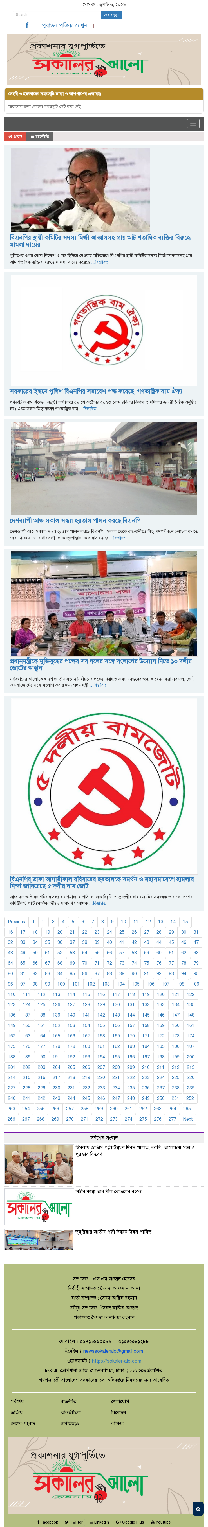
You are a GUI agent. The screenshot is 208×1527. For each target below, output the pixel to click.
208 (116, 1067)
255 (40, 1109)
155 (101, 1025)
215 (26, 1077)
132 (146, 1005)
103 (106, 984)
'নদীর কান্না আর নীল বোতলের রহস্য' (108, 1192)
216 (41, 1077)
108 (180, 984)
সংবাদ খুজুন (111, 15)
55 (97, 953)
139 (56, 1015)
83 (47, 974)
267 (26, 1119)
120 (161, 994)
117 (116, 994)
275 (143, 1119)
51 (47, 953)
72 (109, 963)
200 (190, 1057)
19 (47, 932)
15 (185, 922)
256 (55, 1109)
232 (86, 1088)
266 (11, 1119)
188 (11, 1057)
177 (41, 1046)
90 (134, 974)
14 (173, 922)
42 (134, 942)
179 (71, 1046)
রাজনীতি (40, 136)
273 (114, 1119)
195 (116, 1057)
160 (176, 1025)
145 (146, 1015)
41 (121, 942)
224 (161, 1077)
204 (56, 1067)
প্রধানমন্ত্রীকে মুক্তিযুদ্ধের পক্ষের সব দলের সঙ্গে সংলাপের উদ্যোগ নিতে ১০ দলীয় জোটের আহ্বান (101, 664)
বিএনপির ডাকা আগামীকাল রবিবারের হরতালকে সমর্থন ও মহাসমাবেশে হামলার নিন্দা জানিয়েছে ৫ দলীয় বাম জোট (102, 883)
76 (159, 963)
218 (71, 1077)
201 (11, 1067)
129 (101, 1005)
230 (56, 1088)
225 (176, 1077)
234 (116, 1088)
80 (10, 974)
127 (71, 1005)
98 (35, 984)
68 (59, 963)
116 (101, 994)
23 (97, 932)
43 (146, 942)
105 (136, 984)
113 (56, 994)
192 (71, 1057)
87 (97, 974)
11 (135, 922)
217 (56, 1077)
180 (86, 1046)
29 (171, 932)
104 (121, 984)
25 (121, 932)
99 (47, 984)
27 (146, 932)
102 (91, 984)
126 (56, 1005)
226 (190, 1077)
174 (190, 1036)
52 (59, 953)
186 (176, 1046)
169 (116, 1036)
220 (101, 1077)
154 (86, 1025)
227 (11, 1088)
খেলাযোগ (120, 1402)
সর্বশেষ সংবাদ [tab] (104, 1138)
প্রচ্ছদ (15, 136)
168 (101, 1036)
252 (190, 1098)
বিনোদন (118, 1413)
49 (22, 953)
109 (195, 984)
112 (41, 994)
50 (35, 953)
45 (171, 942)
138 (41, 1015)
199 (176, 1057)
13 (160, 922)
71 (97, 963)
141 (86, 1015)
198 (161, 1057)
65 (22, 963)
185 (161, 1046)
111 (26, 994)
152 (56, 1025)
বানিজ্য (117, 1424)
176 (26, 1046)
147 (176, 1015)
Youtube (161, 1522)
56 (109, 953)
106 (151, 984)
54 (84, 953)
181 (101, 1046)
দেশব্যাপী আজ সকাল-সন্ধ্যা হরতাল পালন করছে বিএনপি (75, 521)
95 (196, 974)
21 (72, 932)
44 (159, 942)
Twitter (74, 1522)
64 (10, 963)
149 (11, 1025)
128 (86, 1005)
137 (26, 1015)
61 (171, 953)
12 (148, 922)
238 (176, 1088)
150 (26, 1025)
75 (146, 963)
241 (26, 1098)
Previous (16, 922)
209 (131, 1067)
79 (196, 963)
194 (101, 1057)
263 (158, 1109)
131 (131, 1005)
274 (128, 1119)
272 (99, 1119)
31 (196, 932)
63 (196, 953)
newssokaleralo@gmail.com (113, 1351)
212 (176, 1067)
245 (86, 1098)
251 (175, 1098)
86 (84, 974)
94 (183, 974)
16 (10, 932)
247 (116, 1098)
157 (131, 1025)
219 (86, 1077)
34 (35, 942)
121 (176, 994)
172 (161, 1036)
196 (131, 1057)
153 (71, 1025)
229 (41, 1088)
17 (22, 932)
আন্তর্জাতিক (71, 1413)
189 (26, 1057)
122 (190, 994)
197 (146, 1057)
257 (70, 1109)
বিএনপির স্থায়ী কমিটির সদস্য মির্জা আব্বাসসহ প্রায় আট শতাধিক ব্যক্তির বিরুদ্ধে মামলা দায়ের (100, 241)
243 (56, 1098)
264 (172, 1109)
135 (190, 1005)
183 (131, 1046)
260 (114, 1109)
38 (84, 942)
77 (171, 963)
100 (61, 984)
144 (131, 1015)
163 (26, 1036)
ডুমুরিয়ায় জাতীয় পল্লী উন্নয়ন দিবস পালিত (113, 1232)
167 (86, 1036)
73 (121, 963)
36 (59, 942)
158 (146, 1025)
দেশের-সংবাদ (23, 1424)
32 (10, 942)
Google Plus (130, 1522)
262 (143, 1109)
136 (11, 1015)
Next (188, 1119)
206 (86, 1067)
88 (109, 974)
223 (146, 1077)
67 (47, 963)
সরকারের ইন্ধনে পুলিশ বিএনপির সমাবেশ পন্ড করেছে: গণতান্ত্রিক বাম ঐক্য (96, 391)
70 (84, 963)
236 (146, 1088)
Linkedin (99, 1522)
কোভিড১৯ (70, 1424)
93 (171, 974)
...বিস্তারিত (99, 262)
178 (56, 1046)
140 (71, 1015)
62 (183, 953)
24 (109, 932)
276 (158, 1119)
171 (146, 1036)
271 (84, 1119)
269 (55, 1119)
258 (84, 1109)
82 (35, 974)
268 (40, 1119)
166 (71, 1036)
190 (41, 1057)
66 (35, 963)
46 (183, 942)
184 (146, 1046)
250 (161, 1098)
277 (172, 1119)
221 (116, 1077)
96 (10, 984)
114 (71, 994)
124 (26, 1005)
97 (22, 984)
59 (146, 953)
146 (161, 1015)
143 (116, 1015)
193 (86, 1057)
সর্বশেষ (17, 1402)
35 (47, 942)
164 (41, 1036)
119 (146, 994)
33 (22, 942)
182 (116, 1046)
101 (76, 984)
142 (101, 1015)
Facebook (47, 1522)
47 (196, 942)
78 (183, 963)
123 (11, 1005)
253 (11, 1109)
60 (159, 953)
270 (70, 1119)
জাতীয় (17, 1413)
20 (59, 932)
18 (35, 932)
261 (128, 1109)
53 (72, 953)
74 (134, 963)
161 (190, 1025)
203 (41, 1067)
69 (72, 963)
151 (41, 1025)
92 (159, 974)
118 (131, 994)
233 (101, 1088)
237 (161, 1088)
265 (187, 1109)
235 (131, 1088)
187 (190, 1046)
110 (11, 994)
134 (176, 1005)
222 (131, 1077)
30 (183, 932)
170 (131, 1036)
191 (56, 1057)
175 (11, 1046)
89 (121, 974)
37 (72, 942)
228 (26, 1088)
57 (121, 953)
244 (71, 1098)
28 (159, 932)
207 (101, 1067)
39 (97, 942)
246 (101, 1098)
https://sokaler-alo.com (116, 1361)
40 (109, 942)
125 (41, 1005)
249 (146, 1098)
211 (161, 1067)
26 (134, 932)
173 (176, 1036)
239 (190, 1088)
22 (84, 932)
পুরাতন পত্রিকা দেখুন (65, 25)
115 (86, 994)
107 (165, 984)
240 (11, 1098)
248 (131, 1098)
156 (116, 1025)
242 (41, 1098)
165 (56, 1036)
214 (11, 1077)
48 (10, 953)
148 (190, 1015)
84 (59, 974)
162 (11, 1036)
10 (123, 922)
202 (26, 1067)
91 (146, 974)
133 (161, 1005)
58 (134, 953)
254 (26, 1109)
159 (161, 1025)
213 (190, 1067)
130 (116, 1005)
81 (22, 974)
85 (72, 974)
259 (99, 1109)
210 (146, 1067)
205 (71, 1067)
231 (71, 1088)
